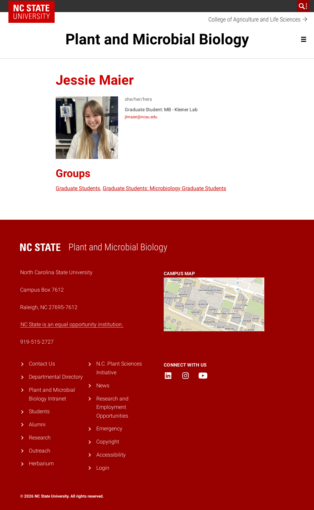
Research (40, 437)
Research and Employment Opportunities (112, 407)
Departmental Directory (56, 377)
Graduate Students (78, 188)
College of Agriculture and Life (258, 20)
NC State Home (31, 12)
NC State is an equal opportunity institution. (71, 324)
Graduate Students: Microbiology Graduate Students (164, 188)
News (102, 385)
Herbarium (41, 463)
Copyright (107, 441)
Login (102, 468)
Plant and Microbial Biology (157, 39)
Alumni (37, 424)
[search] (303, 6)
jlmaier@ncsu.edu (141, 117)
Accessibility (111, 455)
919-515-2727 (37, 342)
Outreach (39, 451)
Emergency (109, 428)
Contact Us (42, 363)
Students (39, 411)
